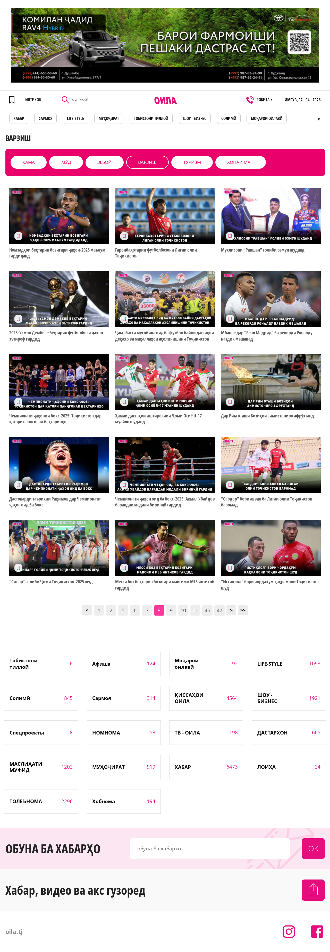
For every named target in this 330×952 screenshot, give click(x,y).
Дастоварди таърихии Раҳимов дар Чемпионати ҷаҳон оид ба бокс (55, 502)
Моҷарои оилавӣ (266, 118)
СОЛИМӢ (228, 118)
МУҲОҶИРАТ (109, 118)
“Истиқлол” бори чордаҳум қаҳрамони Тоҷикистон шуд (270, 585)
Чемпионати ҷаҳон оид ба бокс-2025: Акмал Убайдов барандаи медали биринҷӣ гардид (165, 502)
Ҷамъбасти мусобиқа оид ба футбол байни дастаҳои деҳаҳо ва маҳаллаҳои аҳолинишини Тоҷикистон (164, 336)
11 (195, 610)
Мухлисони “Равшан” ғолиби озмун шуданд (262, 250)
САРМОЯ (45, 118)
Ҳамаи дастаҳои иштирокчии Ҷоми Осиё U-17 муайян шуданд (158, 419)
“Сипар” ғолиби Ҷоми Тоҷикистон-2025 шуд (51, 582)
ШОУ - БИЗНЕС (195, 118)
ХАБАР (19, 118)
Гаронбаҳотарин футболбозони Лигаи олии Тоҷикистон (156, 253)
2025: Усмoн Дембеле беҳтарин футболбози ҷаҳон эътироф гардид (56, 336)
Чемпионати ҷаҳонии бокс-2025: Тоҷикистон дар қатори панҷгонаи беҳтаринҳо (55, 419)
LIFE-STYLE (75, 118)
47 (219, 610)
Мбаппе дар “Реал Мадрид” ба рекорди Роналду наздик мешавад (266, 336)
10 (183, 610)
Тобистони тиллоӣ (151, 118)
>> (243, 610)
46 (207, 610)
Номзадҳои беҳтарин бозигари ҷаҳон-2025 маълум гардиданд (57, 253)
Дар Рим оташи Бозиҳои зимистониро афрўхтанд (267, 416)
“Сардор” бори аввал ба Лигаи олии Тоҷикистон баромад (266, 502)
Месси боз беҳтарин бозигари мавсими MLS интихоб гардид (164, 585)
